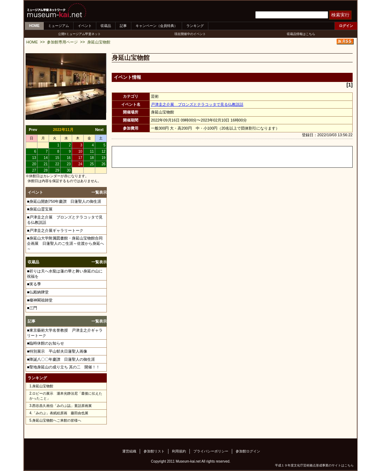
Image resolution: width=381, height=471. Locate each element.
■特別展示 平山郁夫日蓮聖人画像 (57, 351)
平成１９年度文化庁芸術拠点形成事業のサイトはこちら (314, 465)
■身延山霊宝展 (40, 209)
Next (99, 129)
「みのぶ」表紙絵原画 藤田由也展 (60, 413)
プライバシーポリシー (210, 451)
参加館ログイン (248, 451)
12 (103, 151)
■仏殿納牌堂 (38, 292)
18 (92, 158)
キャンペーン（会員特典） (157, 26)
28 (46, 170)
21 (46, 164)
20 (34, 164)
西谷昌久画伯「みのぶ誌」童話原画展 (62, 406)
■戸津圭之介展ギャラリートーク (55, 230)
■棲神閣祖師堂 (40, 300)
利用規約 (179, 451)
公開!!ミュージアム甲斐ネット (79, 34)
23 (69, 164)
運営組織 (129, 451)
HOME (34, 26)
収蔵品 (106, 26)
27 (34, 170)
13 (34, 158)
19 (103, 158)
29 (57, 170)
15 (57, 158)
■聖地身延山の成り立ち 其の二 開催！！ (63, 367)
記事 (123, 26)
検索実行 (340, 15)
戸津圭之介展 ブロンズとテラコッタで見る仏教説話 (197, 104)
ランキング (195, 26)
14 (46, 158)
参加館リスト (154, 451)
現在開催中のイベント (190, 34)
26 (103, 164)
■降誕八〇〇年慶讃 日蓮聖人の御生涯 (61, 359)
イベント (85, 26)
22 (57, 164)
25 (92, 164)
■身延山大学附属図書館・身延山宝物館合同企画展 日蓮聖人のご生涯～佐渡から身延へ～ (65, 243)
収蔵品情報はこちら (301, 34)
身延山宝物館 (98, 42)
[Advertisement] (194, 156)
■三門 (32, 308)
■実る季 (34, 284)
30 (69, 170)
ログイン (346, 26)
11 (92, 151)
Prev (33, 129)
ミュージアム (58, 26)
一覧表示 (99, 192)
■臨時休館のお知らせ (45, 343)
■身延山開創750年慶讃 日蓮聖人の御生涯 (64, 201)
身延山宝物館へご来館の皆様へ (56, 420)
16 (69, 158)
